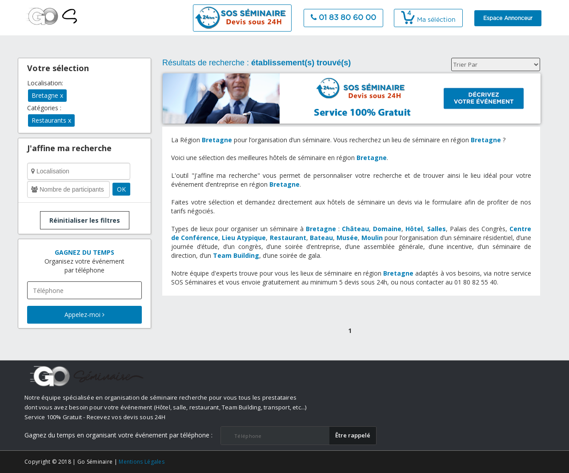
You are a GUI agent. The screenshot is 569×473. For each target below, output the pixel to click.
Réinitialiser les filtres (84, 220)
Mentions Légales (141, 461)
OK (121, 189)
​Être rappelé (352, 435)
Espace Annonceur (508, 18)
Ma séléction (428, 20)
